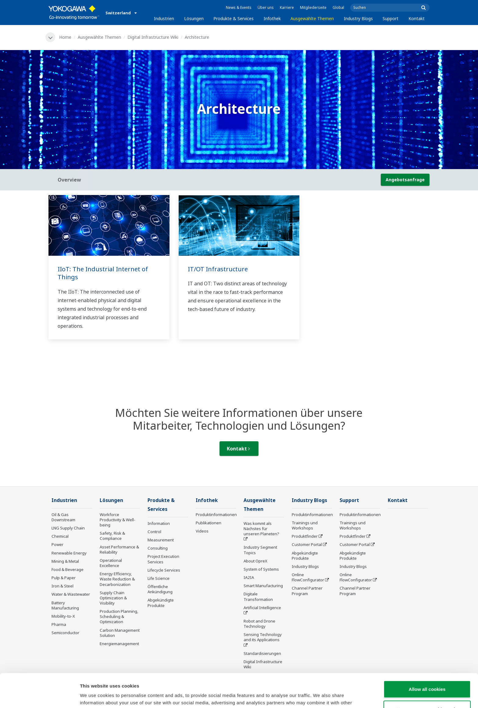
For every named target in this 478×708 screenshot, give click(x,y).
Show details (320, 696)
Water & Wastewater (71, 594)
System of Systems (261, 569)
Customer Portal (307, 544)
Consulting (158, 548)
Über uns (266, 7)
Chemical (60, 536)
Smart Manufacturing (263, 585)
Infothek (272, 18)
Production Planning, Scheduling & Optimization (119, 616)
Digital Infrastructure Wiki (152, 37)
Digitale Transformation (258, 596)
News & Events (238, 7)
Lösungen (194, 18)
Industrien (164, 18)
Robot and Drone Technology (259, 623)
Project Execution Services (163, 559)
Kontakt (416, 18)
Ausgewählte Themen (312, 18)
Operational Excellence (111, 563)
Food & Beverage (68, 569)
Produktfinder (305, 536)
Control (154, 531)
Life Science (158, 578)
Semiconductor (65, 632)
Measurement (161, 540)
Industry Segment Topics (260, 549)
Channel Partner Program (307, 590)
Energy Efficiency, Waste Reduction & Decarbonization (117, 579)
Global (338, 7)
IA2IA (249, 577)
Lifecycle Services (164, 570)
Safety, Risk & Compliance (112, 535)
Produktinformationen (216, 514)
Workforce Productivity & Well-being (117, 520)
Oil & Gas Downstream (63, 517)
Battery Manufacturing (65, 605)
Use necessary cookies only (427, 675)
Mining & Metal (65, 561)
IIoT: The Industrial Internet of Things (103, 273)
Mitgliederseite (313, 7)
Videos (202, 531)
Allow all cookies (427, 655)
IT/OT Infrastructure (218, 269)
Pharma (59, 624)
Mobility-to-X (63, 616)
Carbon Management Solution (120, 632)
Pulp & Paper (64, 577)
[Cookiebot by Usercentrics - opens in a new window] (39, 696)
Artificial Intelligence (262, 607)
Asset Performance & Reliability (119, 549)
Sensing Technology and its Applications (263, 637)
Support (390, 18)
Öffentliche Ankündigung (160, 589)
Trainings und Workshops (305, 525)
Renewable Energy (69, 553)
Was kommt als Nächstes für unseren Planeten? (261, 528)
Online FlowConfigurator (308, 577)
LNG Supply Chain (68, 528)
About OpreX (255, 561)
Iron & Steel (62, 586)
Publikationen (208, 523)
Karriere (287, 7)
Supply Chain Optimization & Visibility (113, 598)
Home (65, 37)
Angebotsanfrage (405, 179)
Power (57, 544)
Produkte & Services (233, 18)
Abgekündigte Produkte (161, 602)
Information (159, 523)
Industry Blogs (358, 18)
